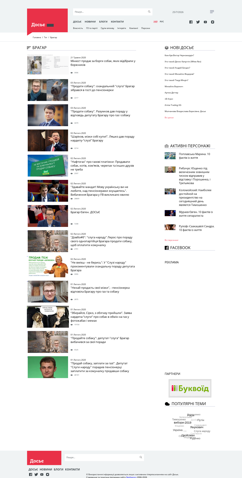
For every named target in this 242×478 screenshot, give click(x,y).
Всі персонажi (171, 240)
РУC (162, 21)
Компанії (133, 28)
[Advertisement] (191, 130)
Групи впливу (107, 28)
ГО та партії (91, 28)
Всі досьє (169, 117)
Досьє (77, 21)
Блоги (103, 21)
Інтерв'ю (121, 28)
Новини (90, 21)
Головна (37, 37)
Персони (145, 28)
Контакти (117, 21)
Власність (78, 28)
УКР (156, 21)
